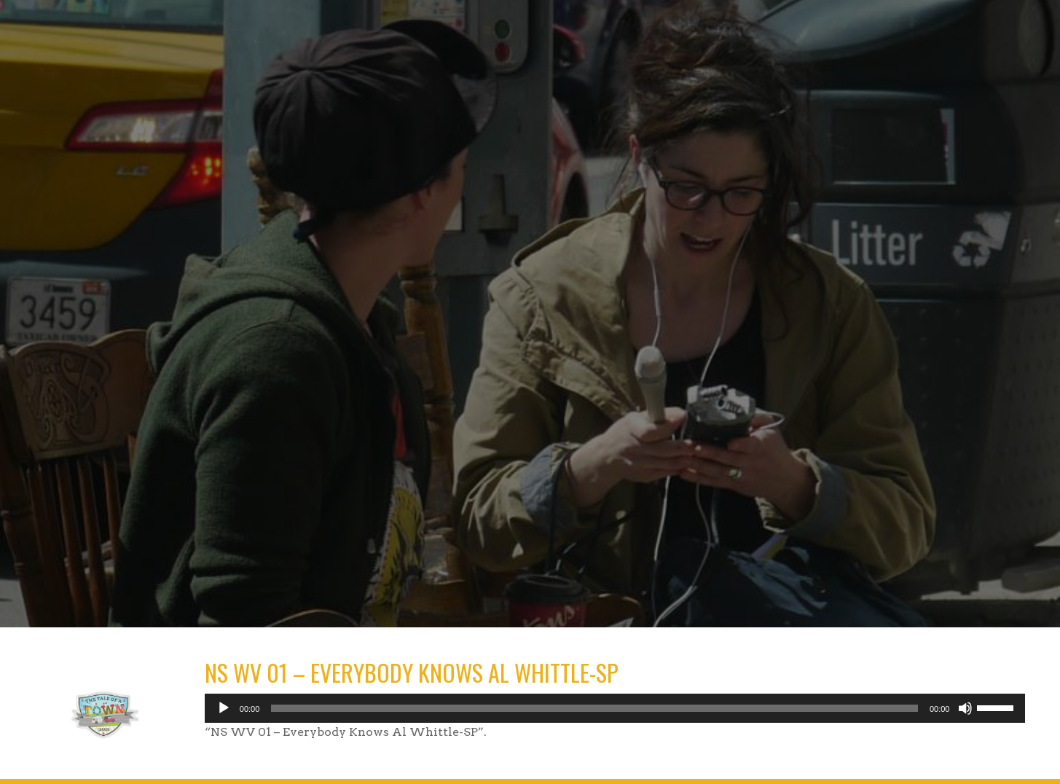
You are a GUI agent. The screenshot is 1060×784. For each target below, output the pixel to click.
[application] (615, 708)
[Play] (223, 708)
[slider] (594, 708)
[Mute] (965, 708)
